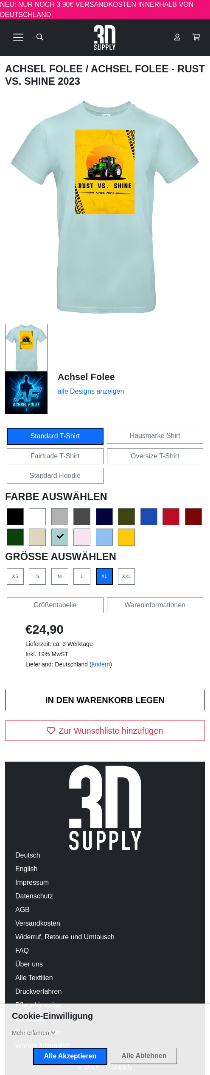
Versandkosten (37, 923)
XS (15, 576)
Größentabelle (55, 605)
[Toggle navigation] (18, 37)
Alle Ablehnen (143, 1055)
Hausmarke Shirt (155, 435)
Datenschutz (34, 896)
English (26, 868)
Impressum (32, 882)
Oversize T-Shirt (155, 456)
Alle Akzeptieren (70, 1056)
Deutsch (27, 855)
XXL (126, 576)
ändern (101, 664)
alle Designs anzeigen (91, 391)
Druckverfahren (38, 991)
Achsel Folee (45, 68)
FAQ (22, 950)
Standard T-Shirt (55, 436)
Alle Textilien (34, 977)
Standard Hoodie (55, 475)
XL (104, 576)
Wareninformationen (155, 605)
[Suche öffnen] (39, 37)
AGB (22, 909)
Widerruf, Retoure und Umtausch (65, 937)
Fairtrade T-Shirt (55, 456)
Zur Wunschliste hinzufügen (105, 730)
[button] (196, 37)
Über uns (29, 964)
